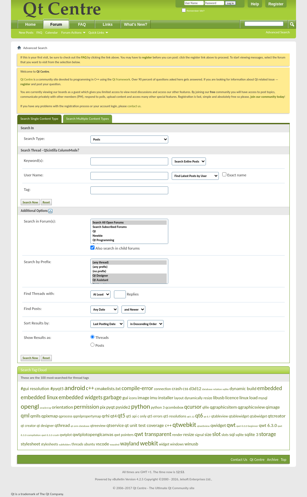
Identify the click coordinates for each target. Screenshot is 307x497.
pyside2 (123, 407)
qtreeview (98, 425)
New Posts (26, 32)
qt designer (45, 425)
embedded (269, 388)
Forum (56, 24)
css (185, 388)
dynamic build (242, 388)
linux (243, 397)
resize (188, 434)
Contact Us (239, 459)
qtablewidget (239, 416)
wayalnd (114, 444)
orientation (62, 407)
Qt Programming (129, 240)
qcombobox (174, 407)
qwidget (218, 425)
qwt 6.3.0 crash (50, 435)
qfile (205, 407)
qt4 (113, 416)
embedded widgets (81, 397)
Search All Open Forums (129, 222)
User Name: (33, 175)
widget (164, 444)
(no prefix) (129, 271)
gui (125, 397)
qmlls (35, 416)
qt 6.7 (207, 416)
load (253, 397)
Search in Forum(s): (40, 221)
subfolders (65, 444)
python (140, 406)
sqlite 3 (251, 434)
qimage (273, 407)
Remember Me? (193, 10)
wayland (129, 443)
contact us (134, 106)
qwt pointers (124, 435)
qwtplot (66, 435)
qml (25, 415)
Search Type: (34, 138)
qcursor (193, 406)
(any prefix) (129, 267)
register (25, 84)
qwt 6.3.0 (268, 425)
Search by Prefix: (37, 261)
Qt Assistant (129, 280)
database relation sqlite (215, 389)
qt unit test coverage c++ (148, 425)
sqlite (239, 435)
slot (216, 434)
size (207, 434)
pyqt (110, 407)
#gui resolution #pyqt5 (42, 388)
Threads (99, 337)
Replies (126, 294)
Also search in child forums (115, 248)
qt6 (199, 415)
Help (255, 4)
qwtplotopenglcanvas (93, 434)
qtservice (115, 425)
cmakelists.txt (108, 388)
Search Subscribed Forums (129, 227)
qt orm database (80, 426)
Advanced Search (278, 32)
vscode (102, 444)
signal (199, 435)
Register (275, 4)
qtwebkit (184, 425)
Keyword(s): (34, 160)
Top (283, 459)
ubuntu (89, 444)
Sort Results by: (36, 323)
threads (77, 444)
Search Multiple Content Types (87, 119)
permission (86, 406)
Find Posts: (33, 308)
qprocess (65, 416)
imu (153, 397)
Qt (129, 231)
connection (162, 389)
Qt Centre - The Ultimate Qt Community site (163, 488)
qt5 (121, 415)
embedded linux (39, 397)
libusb (218, 397)
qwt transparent (152, 434)
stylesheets (49, 444)
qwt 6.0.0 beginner (247, 426)
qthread (62, 425)
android (74, 388)
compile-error (137, 388)
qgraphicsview (251, 407)
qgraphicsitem (223, 407)
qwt (231, 425)
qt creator (28, 425)
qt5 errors (154, 416)
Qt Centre (26, 79)
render (177, 435)
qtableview (219, 416)
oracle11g (45, 407)
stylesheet (30, 444)
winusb (191, 444)
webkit (149, 443)
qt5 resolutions (174, 416)
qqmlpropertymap (87, 416)
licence (232, 397)
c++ (90, 388)
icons (133, 398)
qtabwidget (258, 416)
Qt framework (121, 79)
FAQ (39, 32)
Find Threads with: (39, 293)
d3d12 (195, 388)
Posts (97, 345)
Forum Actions (71, 32)
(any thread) (129, 262)
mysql (262, 398)
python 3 (158, 407)
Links (107, 24)
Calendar (51, 32)
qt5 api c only (136, 416)
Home (30, 24)
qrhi (105, 416)
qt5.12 (191, 416)
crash (177, 388)
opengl (30, 406)
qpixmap (49, 416)
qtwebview (203, 426)
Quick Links (96, 32)
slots (225, 435)
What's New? (135, 24)
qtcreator (277, 416)
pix (102, 407)
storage (267, 434)
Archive (272, 459)
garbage (112, 397)
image (143, 397)
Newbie (129, 236)
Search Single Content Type (39, 119)
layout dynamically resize (193, 398)
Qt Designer (129, 275)
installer (166, 397)
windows (177, 444)
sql (232, 434)
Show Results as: (37, 337)
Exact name (234, 174)
